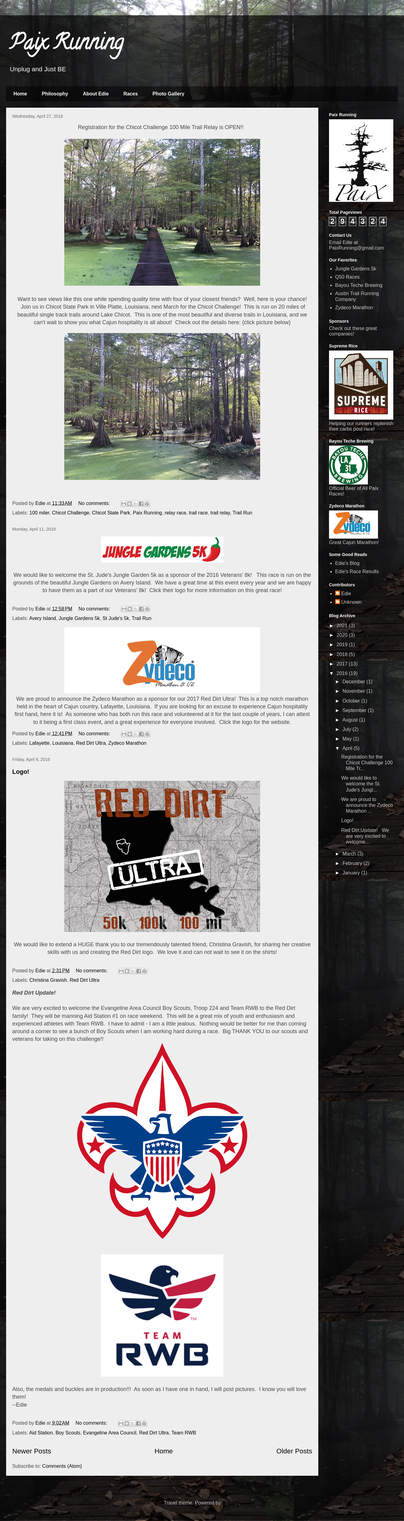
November (354, 691)
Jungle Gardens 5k (79, 618)
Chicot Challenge (70, 512)
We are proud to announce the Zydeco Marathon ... (367, 805)
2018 (343, 654)
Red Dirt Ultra (91, 743)
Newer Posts (31, 1451)
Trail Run (242, 512)
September (355, 710)
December (354, 681)
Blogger (230, 1502)
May (347, 738)
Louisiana (62, 743)
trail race (198, 512)
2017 (343, 663)
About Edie (96, 93)
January (351, 872)
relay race (175, 512)
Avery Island (42, 618)
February (352, 863)
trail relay (220, 512)
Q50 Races (347, 277)
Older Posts (294, 1451)
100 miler (39, 512)
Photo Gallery (168, 93)
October (351, 700)
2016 (343, 673)
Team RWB (183, 1432)
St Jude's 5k (116, 618)
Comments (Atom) (62, 1466)
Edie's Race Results (357, 571)
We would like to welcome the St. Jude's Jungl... (361, 783)
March (349, 853)
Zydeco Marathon (127, 743)
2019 (343, 644)
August (350, 719)
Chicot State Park (111, 512)
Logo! (20, 771)
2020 (343, 635)
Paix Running (66, 44)
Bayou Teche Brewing (358, 285)
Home (20, 93)
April (347, 748)
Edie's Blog (347, 563)
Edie (346, 593)
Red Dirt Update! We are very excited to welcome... (365, 836)
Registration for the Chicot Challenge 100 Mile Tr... (367, 762)
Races (130, 93)
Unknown (351, 602)
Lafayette (39, 743)
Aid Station (41, 1432)
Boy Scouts (67, 1432)
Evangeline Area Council (109, 1432)
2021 (343, 625)
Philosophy (55, 93)
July (347, 729)
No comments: (94, 503)
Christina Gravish (48, 980)
